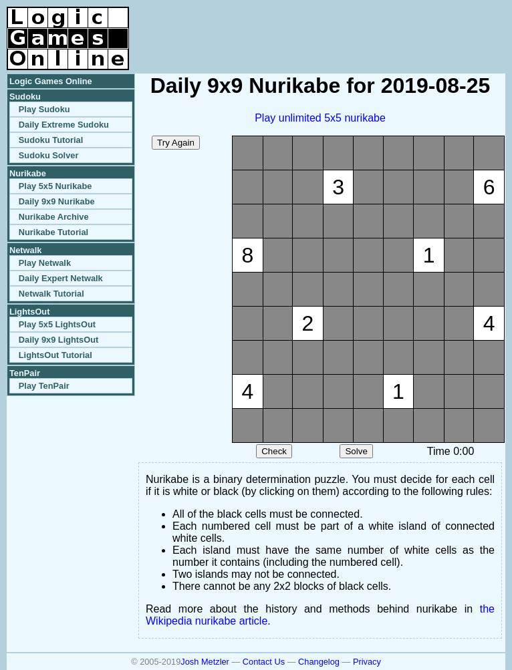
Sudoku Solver (49, 155)
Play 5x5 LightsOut (57, 324)
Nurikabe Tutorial (53, 232)
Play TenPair (44, 386)
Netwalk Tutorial (51, 294)
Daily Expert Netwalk (61, 278)
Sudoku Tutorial (51, 140)
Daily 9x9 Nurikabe (57, 201)
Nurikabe (27, 173)
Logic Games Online (50, 81)
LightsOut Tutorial (55, 355)
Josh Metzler (204, 662)
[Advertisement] (349, 27)
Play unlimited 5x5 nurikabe (320, 118)
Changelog (319, 662)
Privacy (367, 662)
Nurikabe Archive (54, 217)
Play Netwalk (45, 263)
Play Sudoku (44, 109)
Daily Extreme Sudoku (64, 125)
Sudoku (25, 97)
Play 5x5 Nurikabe (55, 186)
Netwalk (25, 250)
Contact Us (264, 662)
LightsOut (29, 312)
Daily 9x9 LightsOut (58, 340)
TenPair (24, 373)
